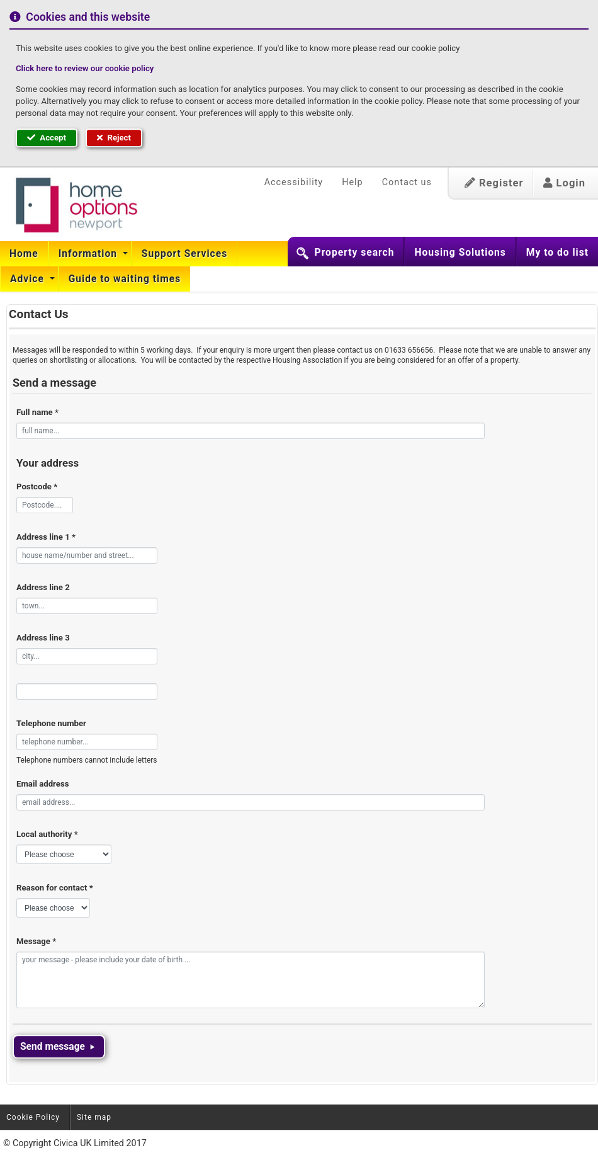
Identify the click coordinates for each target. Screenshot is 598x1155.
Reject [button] (114, 137)
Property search (355, 252)
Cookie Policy (33, 1117)
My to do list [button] (557, 252)
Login (564, 183)
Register (494, 183)
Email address (42, 783)
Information (89, 253)
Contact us (407, 182)
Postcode (36, 486)
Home (23, 253)
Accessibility (294, 182)
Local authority (47, 834)
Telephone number (51, 723)
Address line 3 (43, 637)
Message (36, 941)
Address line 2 (43, 587)
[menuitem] (24, 253)
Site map (94, 1117)
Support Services (184, 253)
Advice (28, 279)
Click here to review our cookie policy (85, 68)
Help (352, 182)
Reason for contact (54, 887)
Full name (37, 412)
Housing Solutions (459, 252)
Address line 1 (46, 537)
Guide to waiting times (125, 279)
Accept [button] (46, 137)
